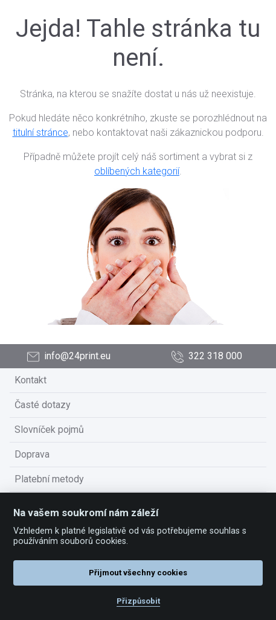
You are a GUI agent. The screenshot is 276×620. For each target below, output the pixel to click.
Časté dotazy (42, 405)
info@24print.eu (69, 356)
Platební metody (49, 479)
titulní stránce (40, 132)
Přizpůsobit (138, 601)
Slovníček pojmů (49, 429)
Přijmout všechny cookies (138, 572)
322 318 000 (207, 356)
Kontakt (30, 380)
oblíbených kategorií (136, 171)
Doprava (32, 454)
